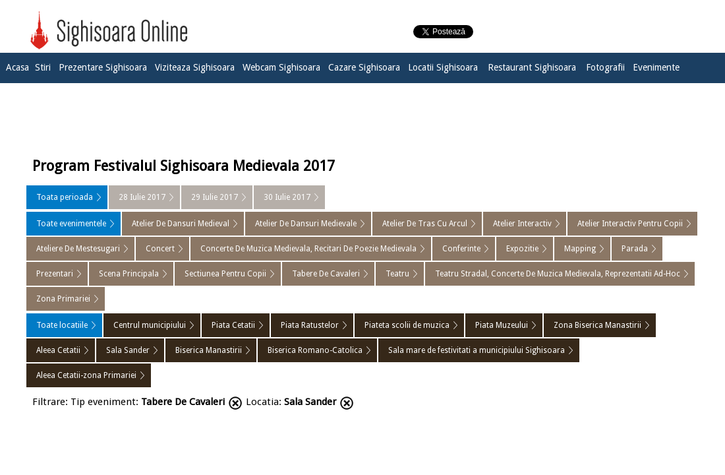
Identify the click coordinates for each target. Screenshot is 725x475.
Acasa (17, 67)
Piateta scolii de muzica (407, 325)
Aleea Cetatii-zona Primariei (86, 375)
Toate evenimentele (71, 223)
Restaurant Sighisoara (532, 67)
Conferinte (461, 248)
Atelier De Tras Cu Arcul (424, 223)
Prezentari (54, 273)
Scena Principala (129, 273)
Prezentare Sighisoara (103, 67)
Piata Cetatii (233, 325)
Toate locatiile (62, 325)
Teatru (397, 273)
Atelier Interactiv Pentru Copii (630, 223)
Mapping (580, 248)
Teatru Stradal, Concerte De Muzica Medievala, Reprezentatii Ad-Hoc (557, 273)
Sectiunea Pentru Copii (225, 273)
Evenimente (656, 67)
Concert (160, 248)
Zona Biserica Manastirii (597, 325)
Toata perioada (64, 197)
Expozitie (522, 248)
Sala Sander (128, 350)
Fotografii (605, 67)
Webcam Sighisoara (281, 67)
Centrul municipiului (149, 325)
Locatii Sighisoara (443, 67)
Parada (635, 248)
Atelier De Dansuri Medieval (180, 223)
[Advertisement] (362, 116)
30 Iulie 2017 (287, 197)
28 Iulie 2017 (142, 197)
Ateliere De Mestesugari (78, 248)
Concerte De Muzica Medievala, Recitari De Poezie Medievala (308, 248)
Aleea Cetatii (58, 350)
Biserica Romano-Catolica (315, 350)
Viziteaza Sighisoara (195, 67)
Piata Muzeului (501, 325)
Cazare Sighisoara (364, 67)
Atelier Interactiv (522, 223)
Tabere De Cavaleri (326, 273)
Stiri (43, 67)
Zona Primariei (63, 298)
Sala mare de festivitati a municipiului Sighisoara (476, 350)
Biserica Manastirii (208, 350)
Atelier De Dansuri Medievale (306, 223)
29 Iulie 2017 (214, 197)
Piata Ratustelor (310, 325)
